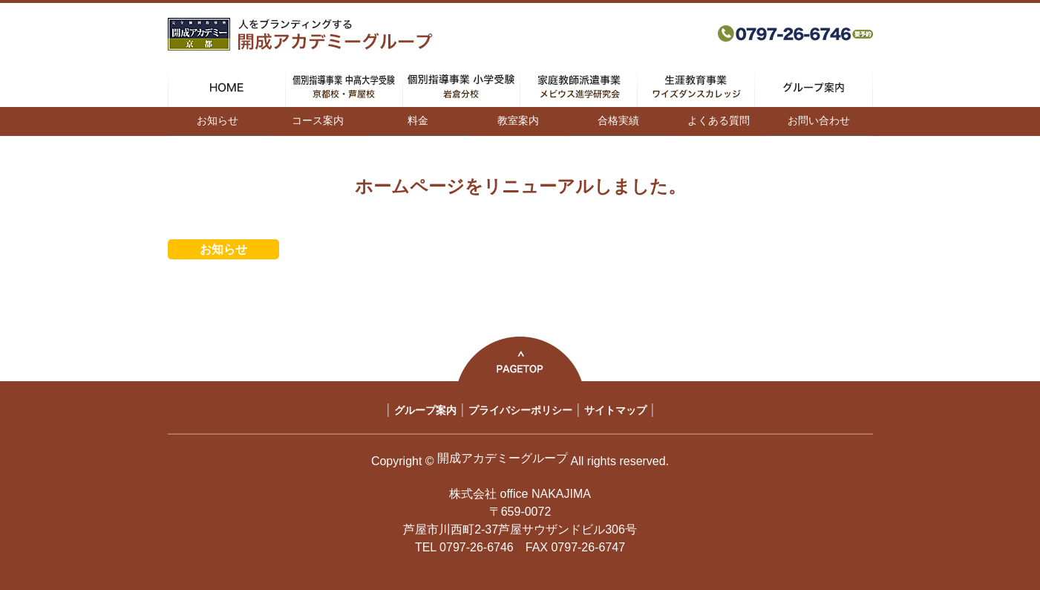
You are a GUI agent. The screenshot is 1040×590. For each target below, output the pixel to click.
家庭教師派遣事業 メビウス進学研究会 (578, 87)
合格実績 (618, 120)
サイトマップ (615, 410)
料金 (418, 120)
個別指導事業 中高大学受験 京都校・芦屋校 (344, 87)
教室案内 (518, 120)
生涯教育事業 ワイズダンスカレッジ (696, 87)
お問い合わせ (819, 120)
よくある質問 (718, 120)
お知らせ (217, 120)
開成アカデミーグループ (502, 458)
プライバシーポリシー (520, 410)
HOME (227, 87)
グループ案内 (813, 87)
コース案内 (318, 120)
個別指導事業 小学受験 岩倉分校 (461, 87)
